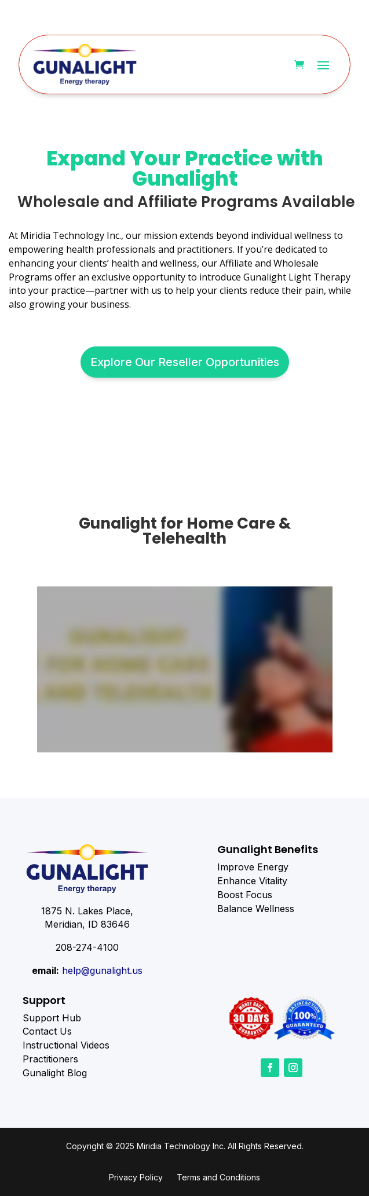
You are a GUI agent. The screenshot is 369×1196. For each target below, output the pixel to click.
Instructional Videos (66, 1045)
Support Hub (52, 1018)
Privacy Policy (136, 1177)
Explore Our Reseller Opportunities (184, 362)
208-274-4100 (87, 947)
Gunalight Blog (55, 1073)
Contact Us (47, 1031)
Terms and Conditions (218, 1177)
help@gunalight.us (102, 970)
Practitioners (50, 1059)
